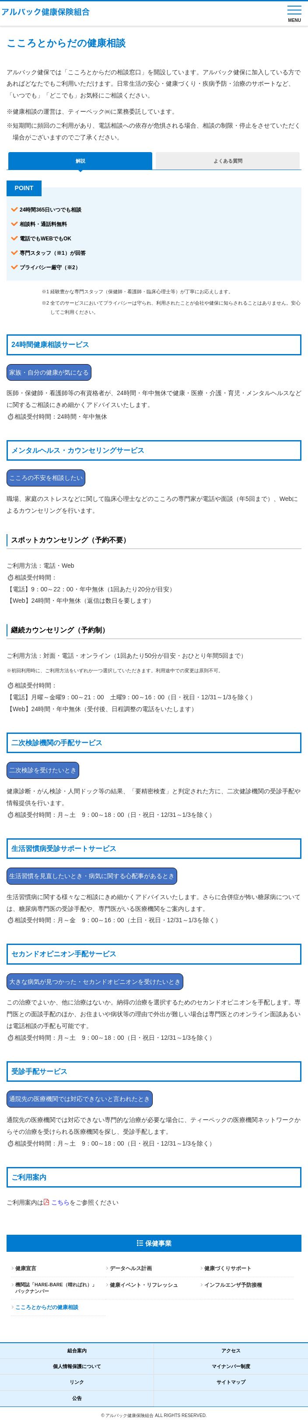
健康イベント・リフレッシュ (144, 1285)
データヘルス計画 (131, 1268)
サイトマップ (231, 1382)
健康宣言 (25, 1268)
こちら (60, 1202)
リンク (77, 1382)
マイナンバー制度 (231, 1366)
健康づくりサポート (228, 1268)
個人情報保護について (77, 1366)
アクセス (231, 1350)
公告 (77, 1398)
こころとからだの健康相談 (46, 1307)
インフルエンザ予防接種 (233, 1285)
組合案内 (77, 1350)
